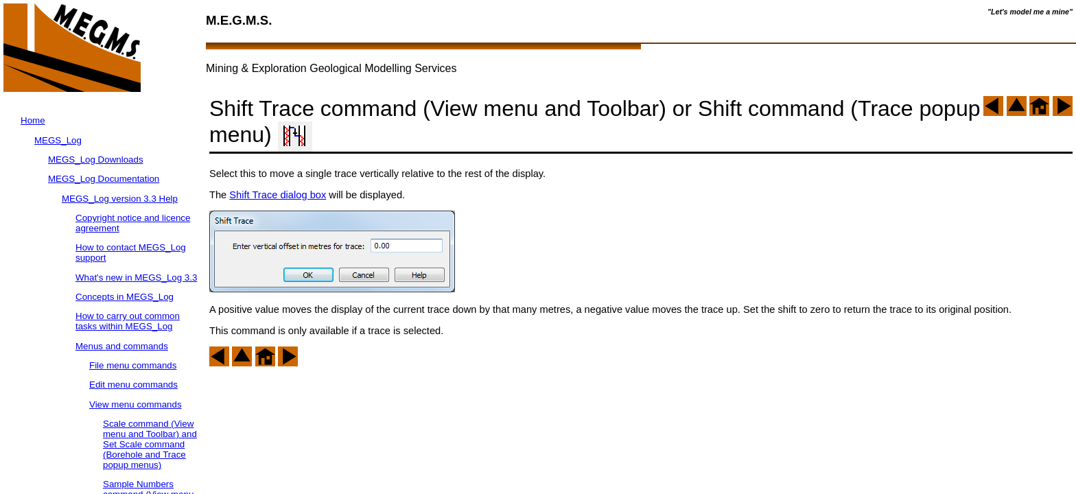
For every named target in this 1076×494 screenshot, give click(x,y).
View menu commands (135, 404)
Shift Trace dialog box (277, 194)
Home (33, 120)
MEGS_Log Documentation (103, 179)
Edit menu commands (133, 384)
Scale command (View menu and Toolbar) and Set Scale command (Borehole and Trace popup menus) (150, 444)
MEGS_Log (58, 140)
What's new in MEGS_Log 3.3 (136, 277)
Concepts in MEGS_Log (124, 297)
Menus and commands (121, 346)
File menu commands (132, 365)
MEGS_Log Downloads (95, 159)
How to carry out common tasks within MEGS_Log (127, 321)
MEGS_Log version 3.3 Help (120, 198)
